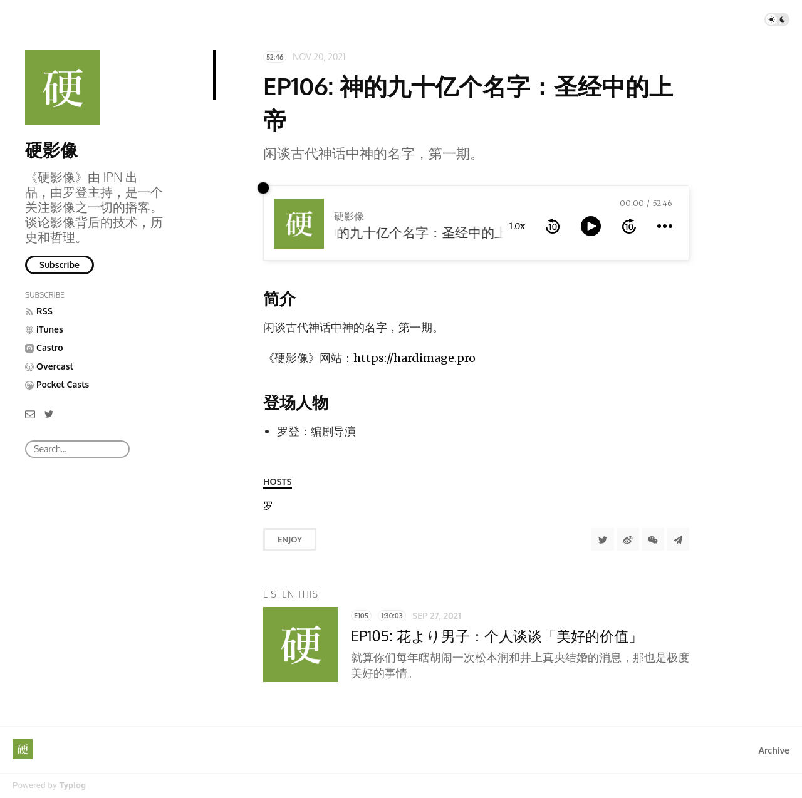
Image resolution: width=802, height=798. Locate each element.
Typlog (72, 785)
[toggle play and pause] (591, 226)
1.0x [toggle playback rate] (517, 226)
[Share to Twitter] (602, 539)
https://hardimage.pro (414, 358)
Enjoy (290, 539)
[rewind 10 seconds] (552, 226)
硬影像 (51, 149)
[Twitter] (49, 413)
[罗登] (268, 506)
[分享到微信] (653, 539)
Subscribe (59, 264)
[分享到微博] (628, 539)
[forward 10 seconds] (629, 226)
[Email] (30, 413)
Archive (774, 750)
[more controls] (665, 226)
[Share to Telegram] (678, 539)
